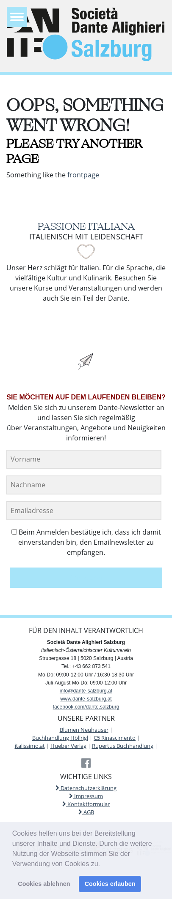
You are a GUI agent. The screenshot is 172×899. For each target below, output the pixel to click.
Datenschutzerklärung (86, 788)
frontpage (83, 174)
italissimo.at (30, 746)
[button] (103, 864)
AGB (86, 812)
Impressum (86, 796)
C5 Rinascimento (115, 737)
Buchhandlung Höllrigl (60, 737)
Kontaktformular (86, 804)
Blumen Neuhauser (84, 729)
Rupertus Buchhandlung (122, 746)
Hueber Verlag (68, 746)
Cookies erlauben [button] (110, 883)
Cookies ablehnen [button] (44, 883)
